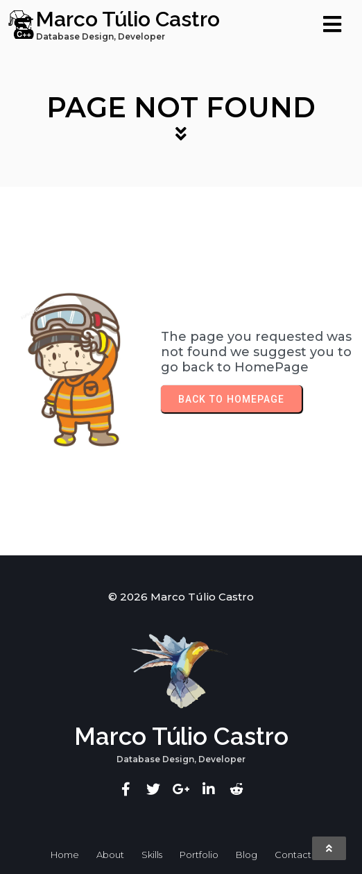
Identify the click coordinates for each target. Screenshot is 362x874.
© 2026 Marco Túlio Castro (181, 596)
